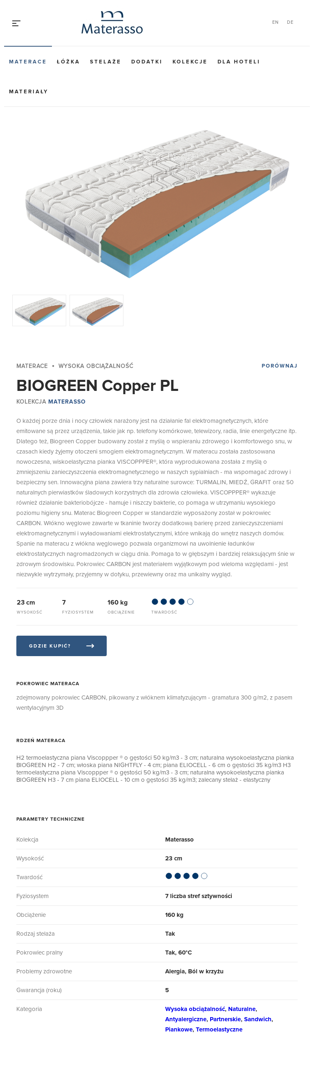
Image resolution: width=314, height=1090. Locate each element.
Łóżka (68, 62)
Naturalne (242, 1009)
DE (290, 22)
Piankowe (179, 1029)
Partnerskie (225, 1019)
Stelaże (105, 62)
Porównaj (280, 366)
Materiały (28, 91)
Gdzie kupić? (50, 646)
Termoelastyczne (219, 1029)
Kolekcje (190, 62)
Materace (28, 62)
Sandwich (257, 1019)
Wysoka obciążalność (195, 1009)
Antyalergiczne (185, 1019)
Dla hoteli (239, 62)
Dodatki (147, 62)
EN (275, 22)
